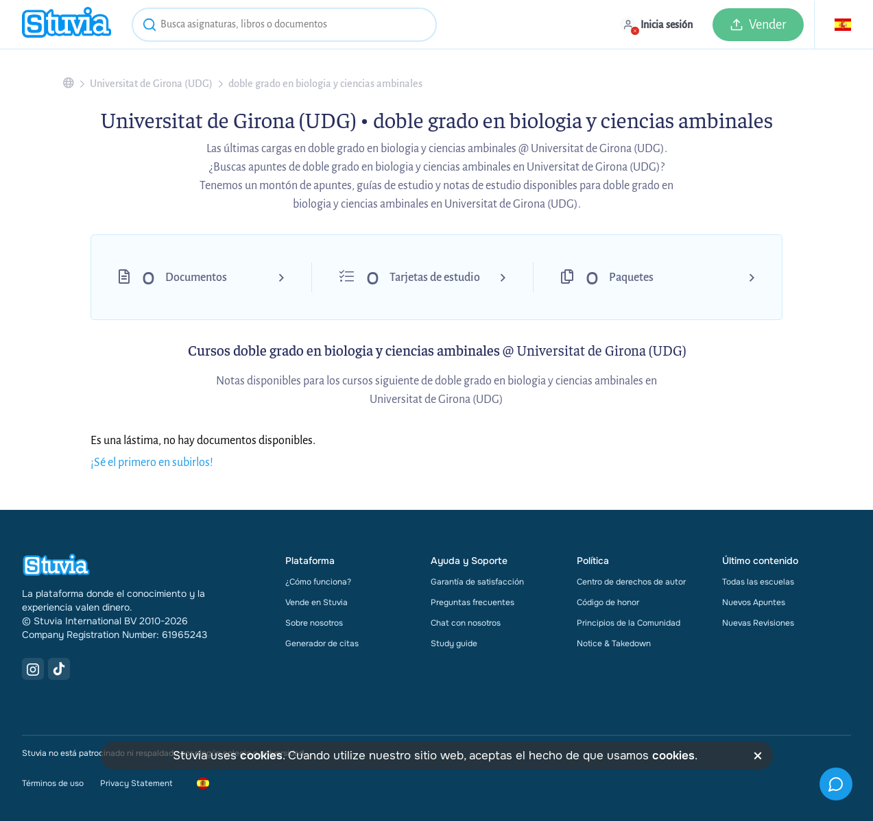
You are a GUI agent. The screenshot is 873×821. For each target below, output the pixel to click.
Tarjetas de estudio (435, 277)
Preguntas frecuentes (472, 602)
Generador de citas (322, 643)
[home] (66, 24)
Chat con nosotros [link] (466, 622)
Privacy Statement (136, 783)
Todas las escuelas (758, 581)
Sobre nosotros (314, 622)
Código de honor (608, 602)
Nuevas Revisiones (758, 622)
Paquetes (631, 277)
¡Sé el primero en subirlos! (152, 462)
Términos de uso (53, 783)
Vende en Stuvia (316, 602)
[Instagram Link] (33, 669)
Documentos (196, 277)
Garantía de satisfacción (477, 581)
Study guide (454, 643)
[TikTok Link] (59, 669)
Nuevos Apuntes (753, 602)
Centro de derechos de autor (631, 581)
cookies (261, 755)
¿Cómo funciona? (318, 581)
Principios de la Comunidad (628, 622)
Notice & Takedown (614, 643)
